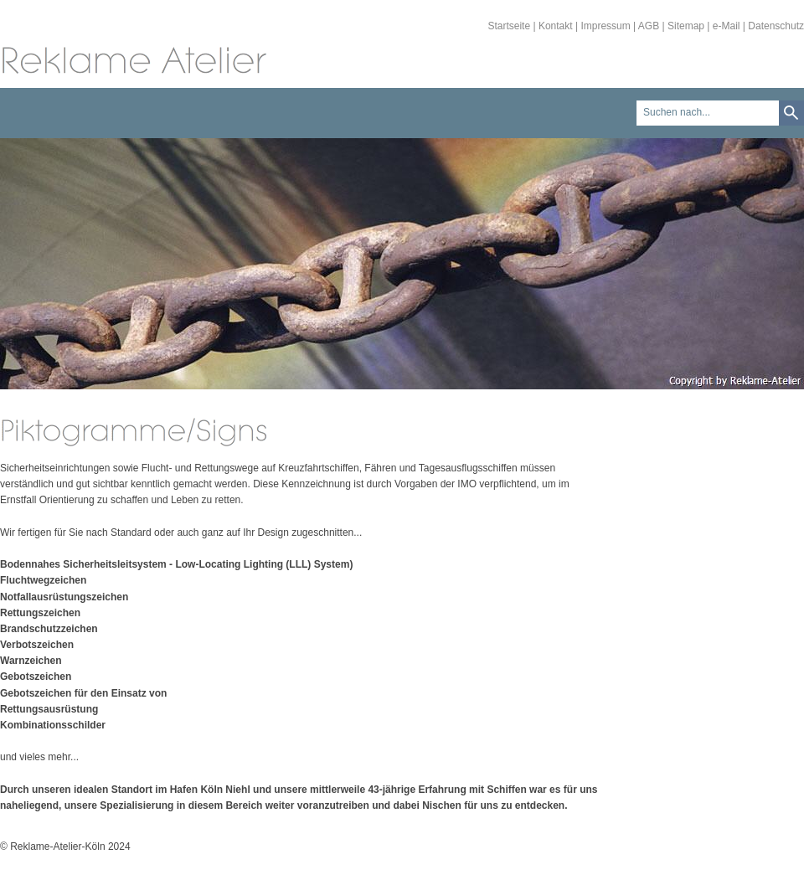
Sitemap (685, 26)
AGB (648, 26)
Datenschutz (776, 26)
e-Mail (726, 26)
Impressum (605, 26)
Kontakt (556, 26)
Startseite (508, 26)
